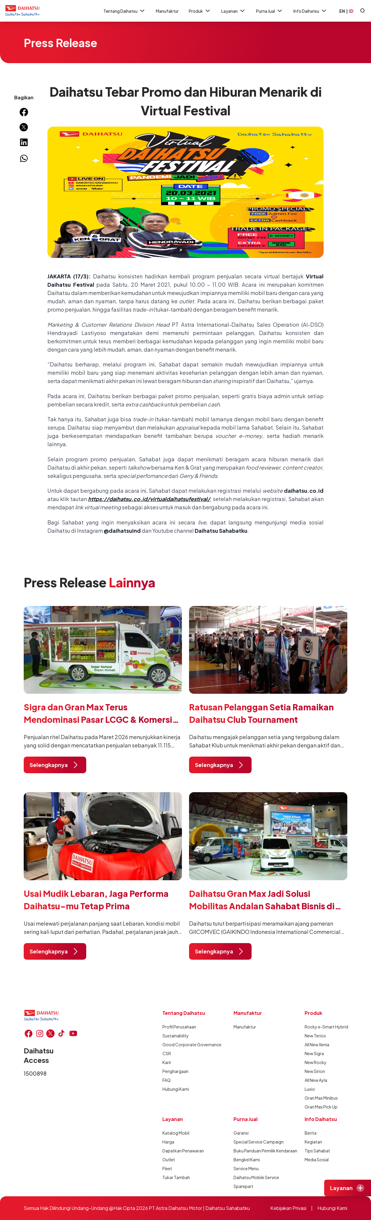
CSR (166, 1053)
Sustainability (175, 1035)
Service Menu (246, 1168)
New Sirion (315, 1071)
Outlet (168, 1159)
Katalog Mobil (175, 1133)
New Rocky (316, 1062)
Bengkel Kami (247, 1159)
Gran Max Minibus (321, 1098)
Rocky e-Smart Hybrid (326, 1026)
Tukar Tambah (176, 1177)
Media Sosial (317, 1159)
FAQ (166, 1080)
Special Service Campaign (255, 1141)
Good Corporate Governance (183, 1044)
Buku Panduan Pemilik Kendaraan (255, 1150)
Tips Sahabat (317, 1150)
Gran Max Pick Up (321, 1106)
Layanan (233, 11)
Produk (200, 11)
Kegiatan (313, 1141)
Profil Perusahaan (179, 1026)
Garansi (241, 1133)
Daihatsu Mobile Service (255, 1177)
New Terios (315, 1035)
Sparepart (243, 1186)
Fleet (167, 1168)
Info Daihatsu (310, 11)
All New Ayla (316, 1080)
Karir (166, 1062)
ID (351, 11)
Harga (168, 1141)
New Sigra (314, 1053)
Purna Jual (269, 11)
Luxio (310, 1089)
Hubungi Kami (175, 1089)
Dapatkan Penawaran (183, 1150)
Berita (310, 1133)
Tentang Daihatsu (124, 11)
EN (342, 11)
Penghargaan (175, 1071)
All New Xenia (317, 1044)
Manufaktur (167, 11)
